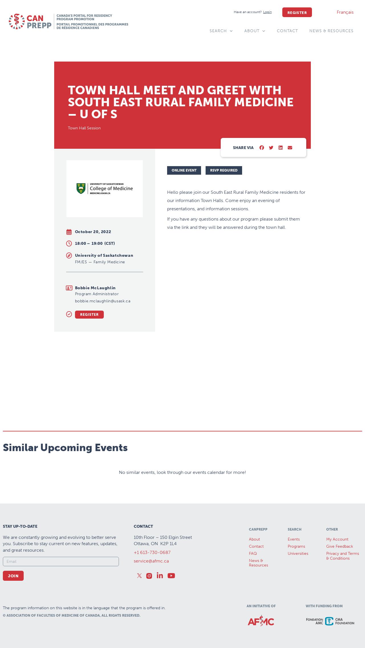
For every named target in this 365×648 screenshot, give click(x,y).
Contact (287, 30)
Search (221, 31)
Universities (298, 553)
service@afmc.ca (151, 561)
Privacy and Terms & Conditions (342, 556)
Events (294, 539)
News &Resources (258, 563)
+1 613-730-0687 (152, 552)
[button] (262, 148)
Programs (296, 546)
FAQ (253, 553)
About (254, 31)
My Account (337, 539)
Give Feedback (339, 546)
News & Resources (331, 30)
